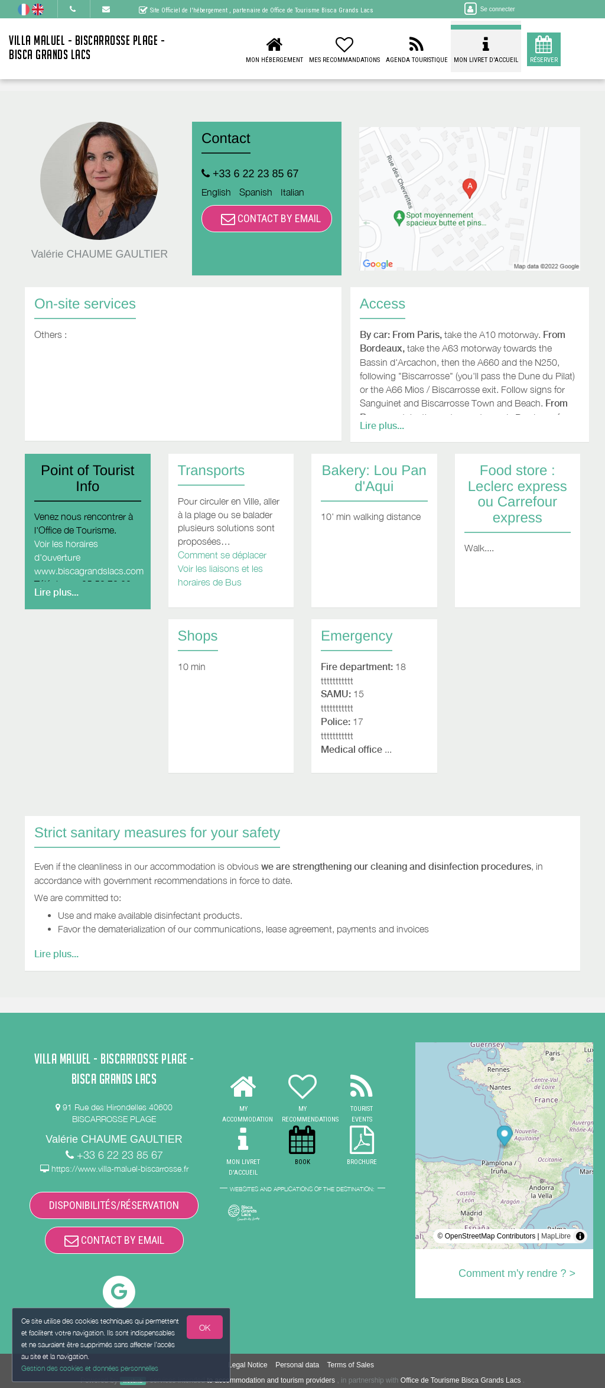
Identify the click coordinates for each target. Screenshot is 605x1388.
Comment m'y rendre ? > (516, 1273)
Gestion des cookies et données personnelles (89, 1368)
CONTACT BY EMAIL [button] (271, 218)
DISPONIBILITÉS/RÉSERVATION (114, 1205)
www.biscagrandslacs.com (89, 570)
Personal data (297, 1365)
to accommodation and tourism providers (271, 1380)
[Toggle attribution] (580, 1236)
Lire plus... (382, 425)
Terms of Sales (350, 1365)
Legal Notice (248, 1365)
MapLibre (556, 1236)
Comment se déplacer (222, 555)
